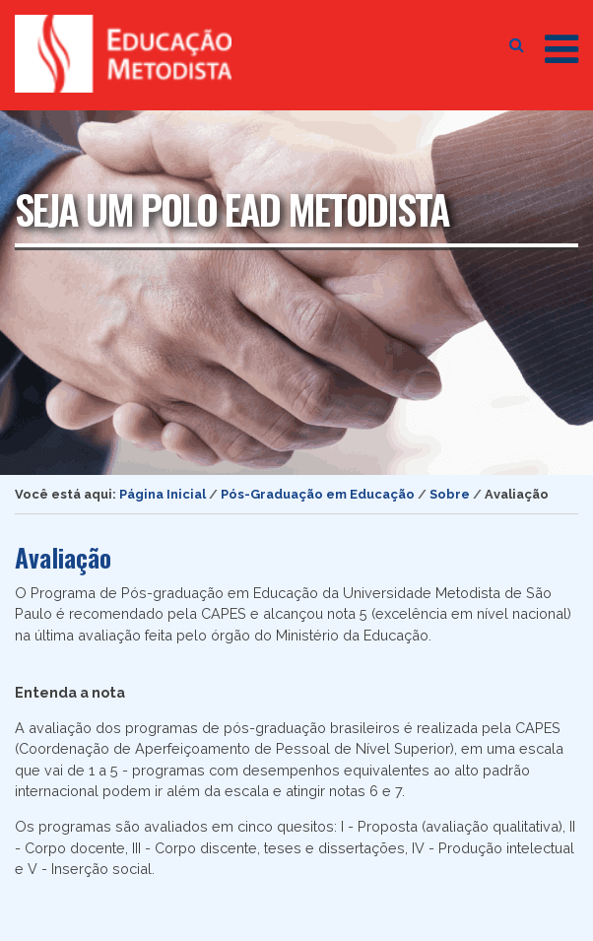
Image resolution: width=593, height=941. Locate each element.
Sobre (449, 494)
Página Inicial (162, 494)
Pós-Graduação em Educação (318, 494)
